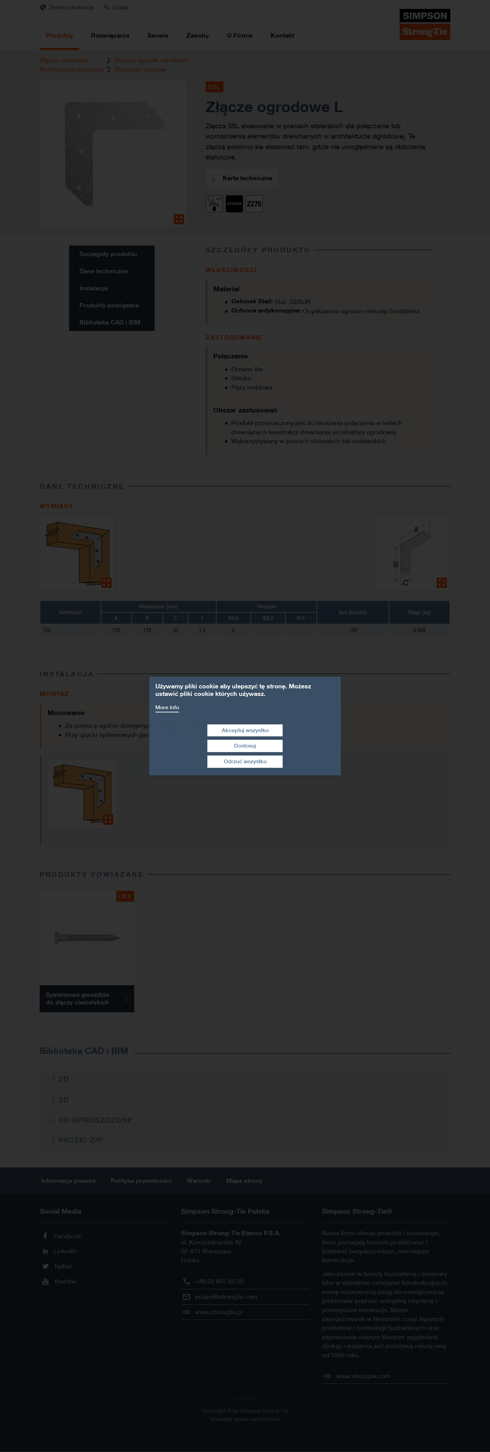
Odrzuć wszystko (245, 761)
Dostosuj (245, 746)
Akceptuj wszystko (245, 730)
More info (167, 707)
